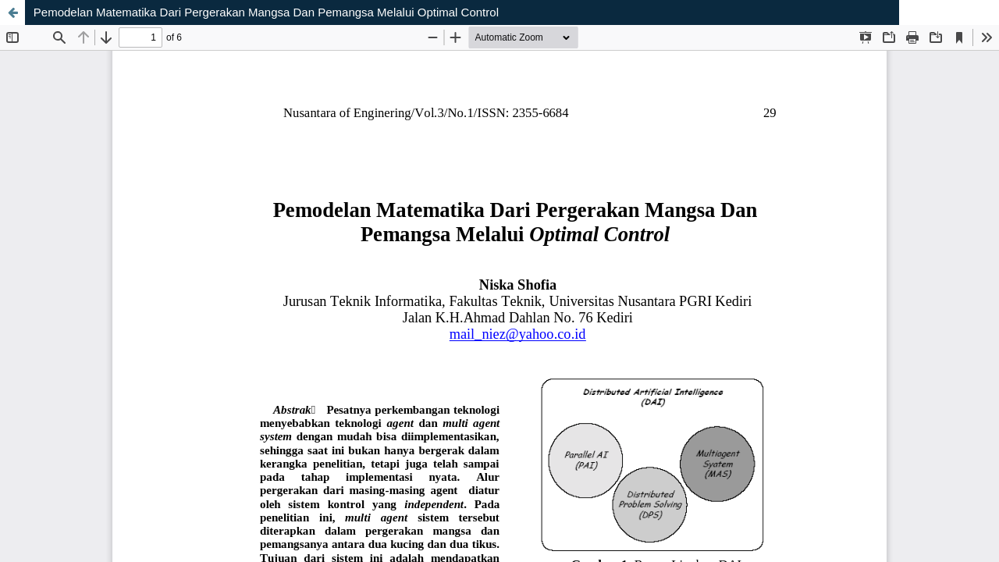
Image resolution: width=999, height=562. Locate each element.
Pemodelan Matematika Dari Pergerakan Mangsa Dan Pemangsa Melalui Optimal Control (266, 12)
